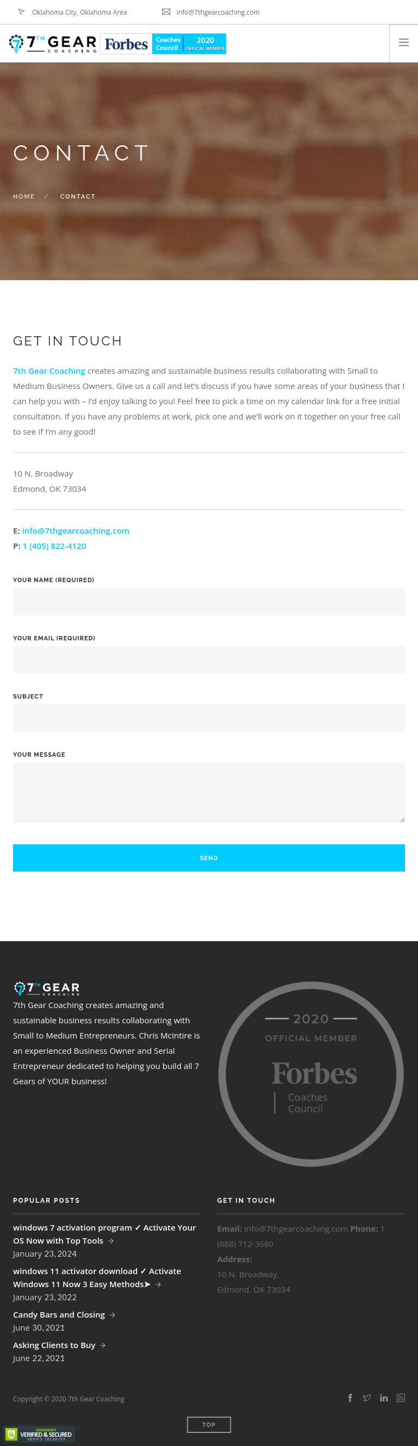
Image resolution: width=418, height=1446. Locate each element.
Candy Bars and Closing (59, 1314)
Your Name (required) (209, 591)
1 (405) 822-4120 (54, 545)
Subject (209, 707)
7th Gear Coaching (49, 370)
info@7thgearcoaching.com (76, 530)
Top (209, 1425)
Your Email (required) (209, 649)
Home (24, 196)
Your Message (209, 794)
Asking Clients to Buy (54, 1344)
